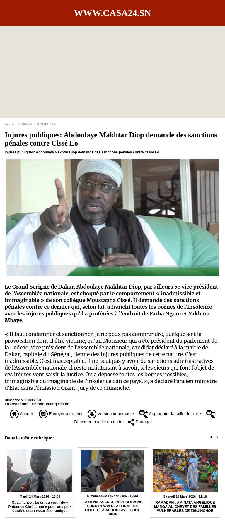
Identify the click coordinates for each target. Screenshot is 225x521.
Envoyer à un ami (62, 413)
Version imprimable (116, 413)
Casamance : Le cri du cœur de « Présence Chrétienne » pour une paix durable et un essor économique (40, 508)
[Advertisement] (112, 67)
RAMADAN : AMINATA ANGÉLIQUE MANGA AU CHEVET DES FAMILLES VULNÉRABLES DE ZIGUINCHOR (185, 508)
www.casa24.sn (112, 13)
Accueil (10, 124)
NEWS (26, 124)
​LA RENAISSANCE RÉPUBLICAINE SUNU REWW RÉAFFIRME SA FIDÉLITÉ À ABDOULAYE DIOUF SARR (112, 508)
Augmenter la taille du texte (179, 413)
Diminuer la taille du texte (97, 422)
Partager (147, 422)
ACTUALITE (46, 124)
